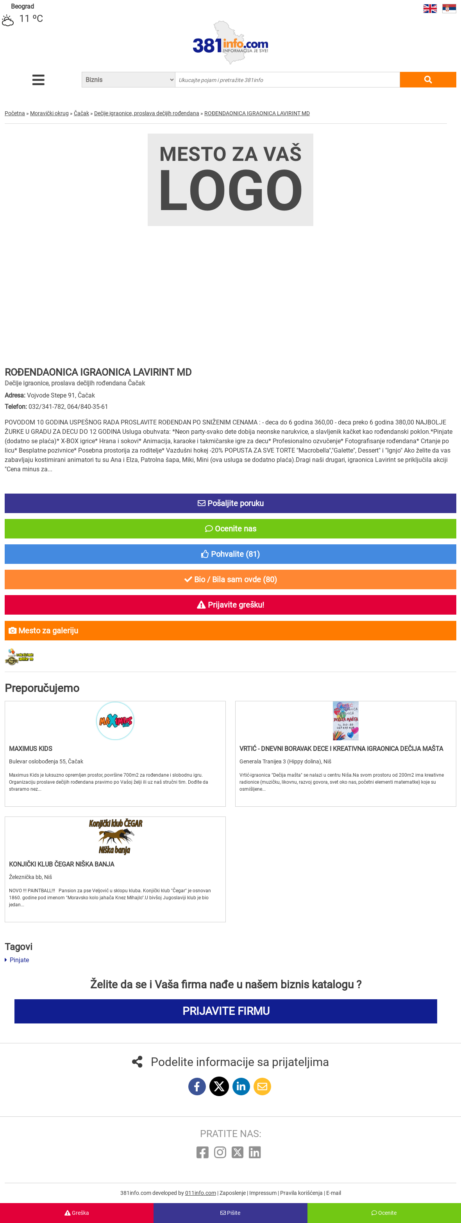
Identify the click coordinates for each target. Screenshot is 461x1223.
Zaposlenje (233, 1193)
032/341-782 (46, 406)
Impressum (263, 1193)
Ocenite (384, 1213)
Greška (76, 1213)
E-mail (333, 1193)
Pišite (230, 1213)
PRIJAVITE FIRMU (226, 1011)
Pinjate (17, 960)
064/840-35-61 (87, 406)
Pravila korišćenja (302, 1193)
